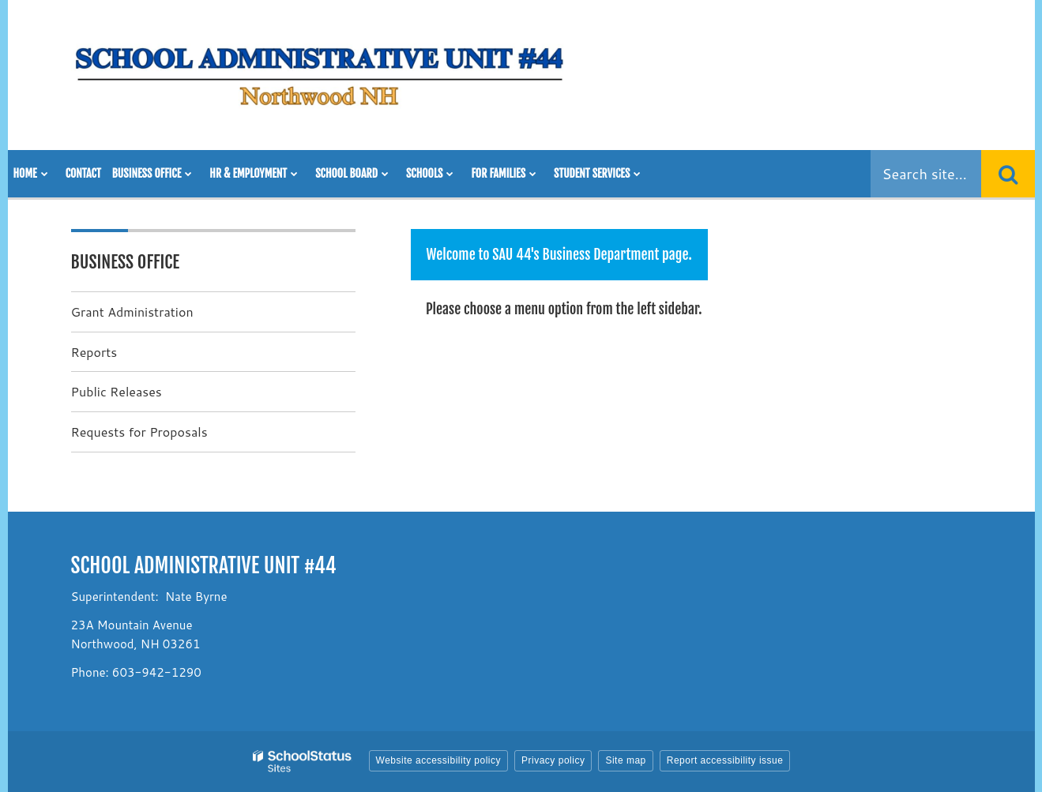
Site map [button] (625, 760)
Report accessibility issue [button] (725, 760)
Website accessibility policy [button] (439, 760)
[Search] (1008, 173)
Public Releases (116, 391)
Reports (94, 352)
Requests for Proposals (139, 431)
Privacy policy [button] (553, 760)
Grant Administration (132, 311)
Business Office (125, 261)
